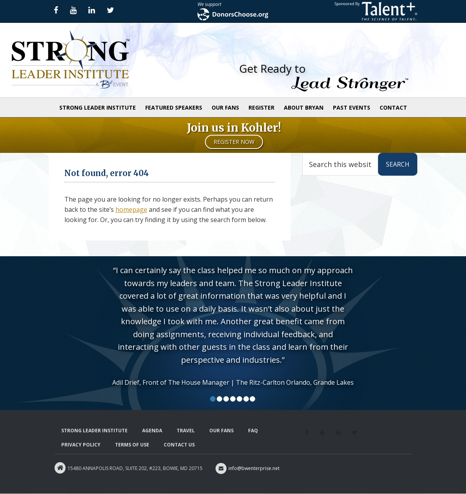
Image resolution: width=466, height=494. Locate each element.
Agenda (152, 430)
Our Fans (221, 430)
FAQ (253, 430)
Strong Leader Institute (71, 60)
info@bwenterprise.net (248, 468)
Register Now (234, 141)
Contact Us (179, 444)
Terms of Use (132, 444)
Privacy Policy (81, 444)
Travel (186, 430)
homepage (131, 209)
